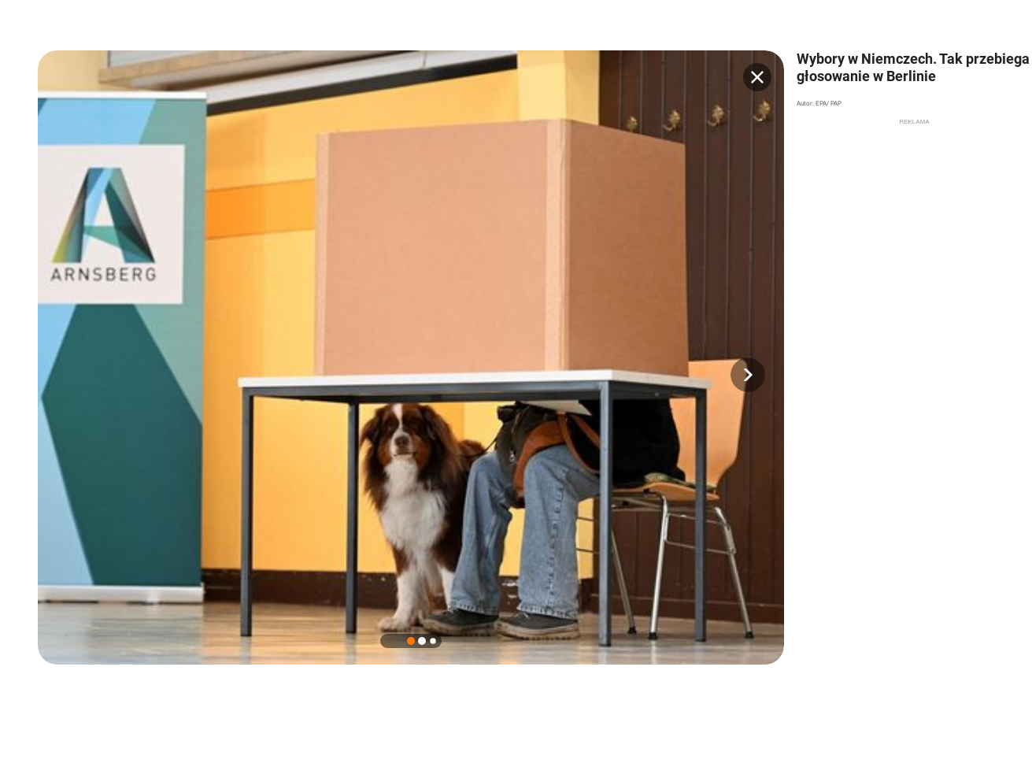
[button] (748, 374)
